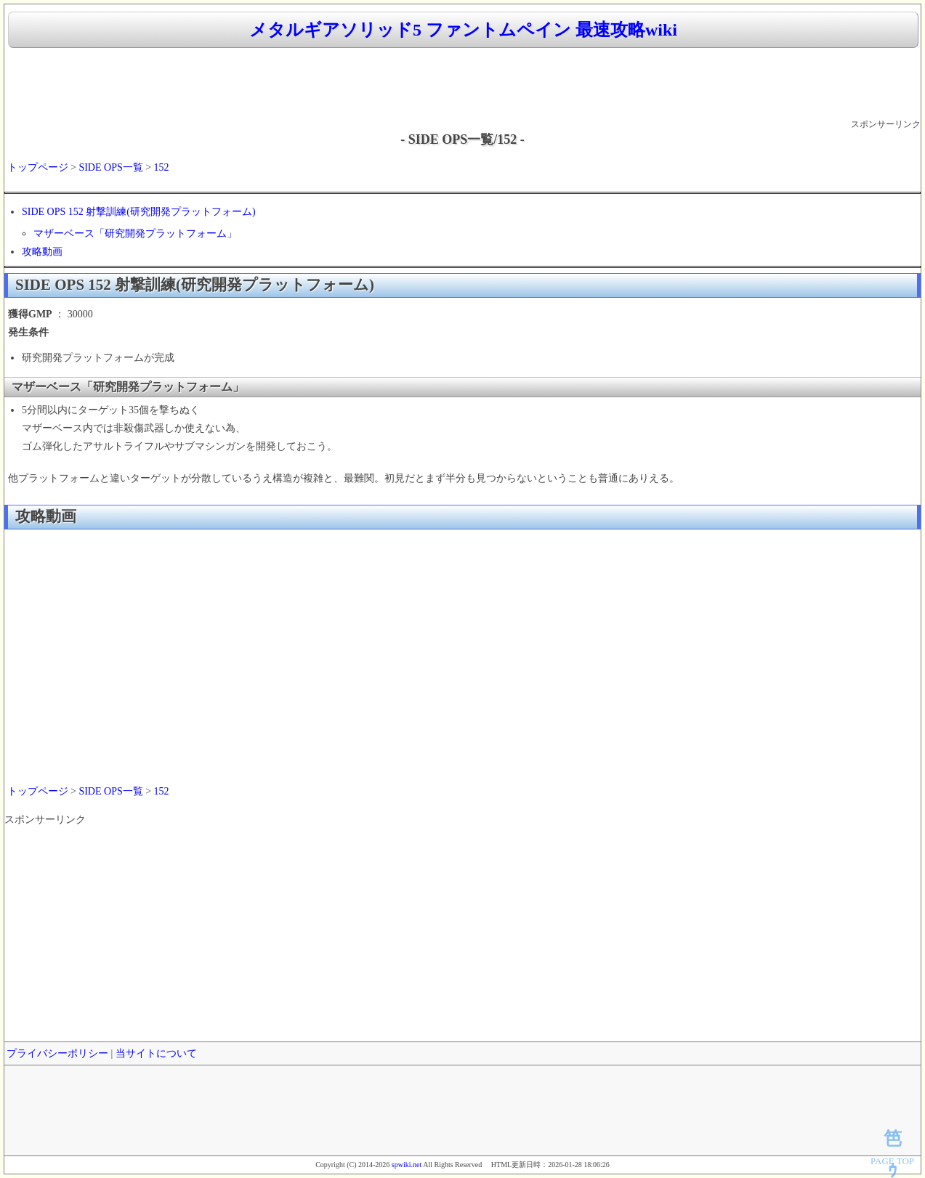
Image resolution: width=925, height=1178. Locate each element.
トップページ (37, 167)
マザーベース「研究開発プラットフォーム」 (135, 233)
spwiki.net (406, 1165)
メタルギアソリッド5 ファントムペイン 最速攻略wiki (463, 29)
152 (161, 167)
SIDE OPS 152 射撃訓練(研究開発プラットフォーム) (139, 211)
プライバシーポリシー (57, 1053)
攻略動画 (42, 251)
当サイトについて (156, 1053)
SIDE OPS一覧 (110, 167)
